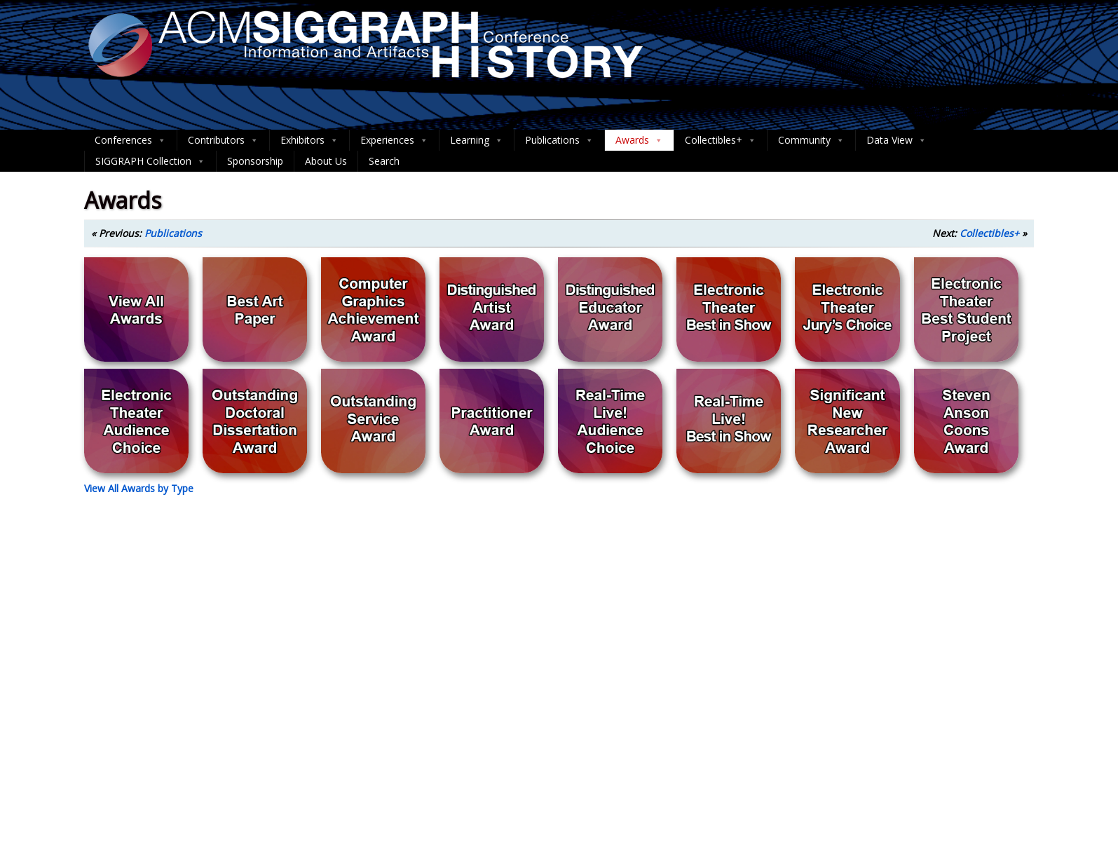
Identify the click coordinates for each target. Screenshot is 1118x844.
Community (811, 140)
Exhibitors (309, 140)
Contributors (223, 140)
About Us (326, 161)
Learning (476, 140)
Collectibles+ (720, 140)
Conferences (130, 140)
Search (384, 161)
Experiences (394, 140)
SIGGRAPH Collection (150, 161)
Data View (896, 140)
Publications (559, 140)
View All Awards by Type (138, 488)
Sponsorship (255, 161)
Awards (639, 140)
